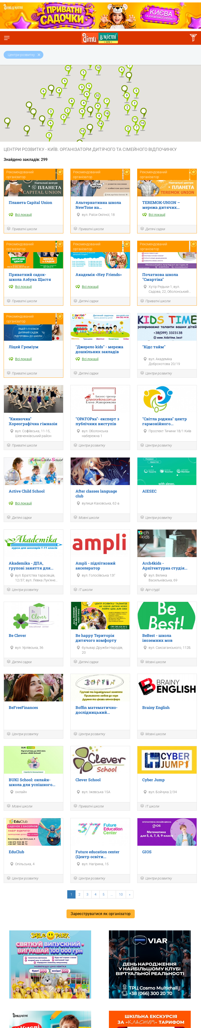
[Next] (130, 894)
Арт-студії (150, 590)
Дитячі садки (152, 229)
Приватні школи (21, 229)
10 (121, 894)
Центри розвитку (156, 373)
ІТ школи (83, 590)
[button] (100, 125)
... (112, 894)
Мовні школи (86, 518)
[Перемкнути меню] (7, 38)
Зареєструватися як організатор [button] (101, 913)
